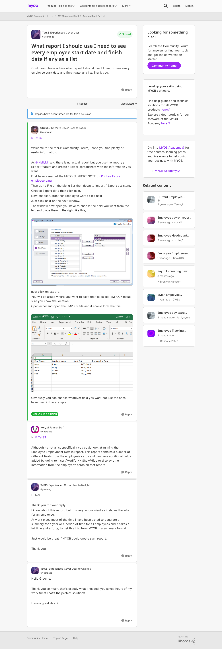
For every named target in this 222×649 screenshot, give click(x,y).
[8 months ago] (165, 276)
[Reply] (127, 90)
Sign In (189, 5)
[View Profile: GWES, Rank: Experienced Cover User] (151, 297)
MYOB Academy (170, 147)
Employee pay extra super (171, 313)
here (164, 109)
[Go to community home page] (33, 6)
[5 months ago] (165, 317)
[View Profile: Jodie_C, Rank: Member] (151, 238)
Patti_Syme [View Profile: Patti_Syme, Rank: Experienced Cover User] (183, 317)
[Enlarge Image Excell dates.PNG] (82, 353)
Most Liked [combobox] (128, 103)
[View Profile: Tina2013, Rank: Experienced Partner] (151, 256)
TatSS (38, 138)
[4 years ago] (164, 204)
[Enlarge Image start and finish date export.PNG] (82, 252)
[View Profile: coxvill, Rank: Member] (151, 220)
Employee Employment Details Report (173, 253)
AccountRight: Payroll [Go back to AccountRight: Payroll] (94, 16)
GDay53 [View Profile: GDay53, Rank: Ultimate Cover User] (45, 127)
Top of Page (60, 638)
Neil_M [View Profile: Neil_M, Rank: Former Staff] (44, 427)
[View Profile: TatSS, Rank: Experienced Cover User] (35, 34)
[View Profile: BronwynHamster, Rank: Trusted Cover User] (151, 273)
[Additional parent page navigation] (52, 16)
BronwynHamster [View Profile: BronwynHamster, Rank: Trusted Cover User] (170, 281)
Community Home (37, 638)
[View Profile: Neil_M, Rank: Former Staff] (35, 429)
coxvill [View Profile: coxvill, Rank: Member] (178, 222)
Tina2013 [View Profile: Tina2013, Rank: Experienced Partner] (178, 258)
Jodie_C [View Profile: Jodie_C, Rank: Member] (178, 240)
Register (176, 5)
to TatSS (81, 127)
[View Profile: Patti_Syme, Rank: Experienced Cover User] (151, 315)
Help (76, 638)
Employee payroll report (174, 217)
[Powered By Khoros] (186, 640)
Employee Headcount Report (172, 235)
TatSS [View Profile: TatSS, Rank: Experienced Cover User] (45, 32)
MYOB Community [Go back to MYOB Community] (36, 16)
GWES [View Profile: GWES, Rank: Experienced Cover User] (176, 299)
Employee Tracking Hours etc (170, 331)
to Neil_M (84, 485)
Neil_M (43, 162)
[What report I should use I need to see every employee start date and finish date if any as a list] (63, 132)
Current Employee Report (169, 197)
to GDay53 (84, 568)
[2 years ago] (164, 222)
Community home (164, 65)
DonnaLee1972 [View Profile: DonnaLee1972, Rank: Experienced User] (169, 340)
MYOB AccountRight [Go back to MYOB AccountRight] (68, 16)
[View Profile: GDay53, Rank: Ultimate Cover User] (34, 130)
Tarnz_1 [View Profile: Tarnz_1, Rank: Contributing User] (178, 204)
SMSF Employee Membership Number (171, 295)
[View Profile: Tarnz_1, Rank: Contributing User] (151, 199)
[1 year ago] (163, 258)
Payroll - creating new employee (172, 271)
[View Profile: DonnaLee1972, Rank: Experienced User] (151, 333)
